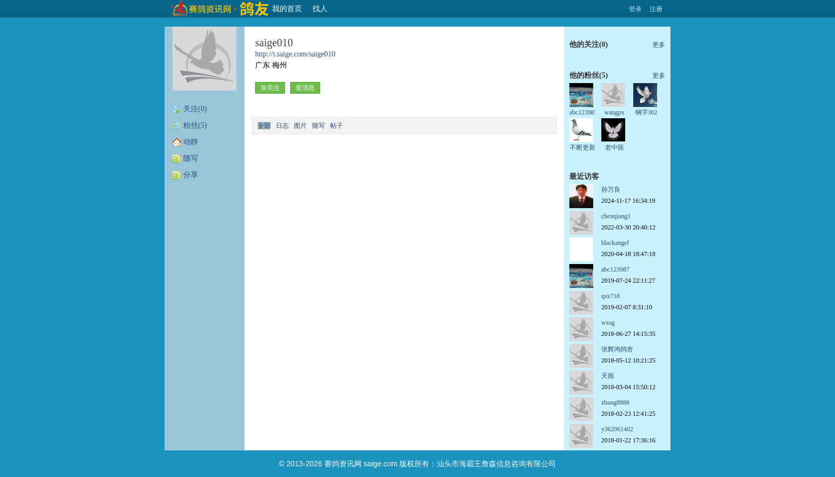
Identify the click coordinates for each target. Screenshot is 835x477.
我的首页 (287, 9)
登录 (635, 9)
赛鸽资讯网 (343, 463)
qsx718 (610, 296)
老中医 (614, 147)
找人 (320, 9)
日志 (282, 125)
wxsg (608, 322)
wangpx (614, 112)
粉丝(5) (195, 125)
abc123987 (583, 112)
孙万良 (610, 189)
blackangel (615, 242)
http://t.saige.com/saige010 (295, 54)
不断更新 (582, 147)
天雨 (607, 376)
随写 (190, 158)
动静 (190, 142)
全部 (264, 125)
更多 (658, 44)
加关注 (270, 88)
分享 (190, 175)
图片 (300, 125)
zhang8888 (615, 402)
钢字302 (646, 112)
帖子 (336, 125)
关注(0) (195, 109)
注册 (656, 9)
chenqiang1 (616, 216)
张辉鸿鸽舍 (617, 349)
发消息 (305, 88)
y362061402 (617, 429)
